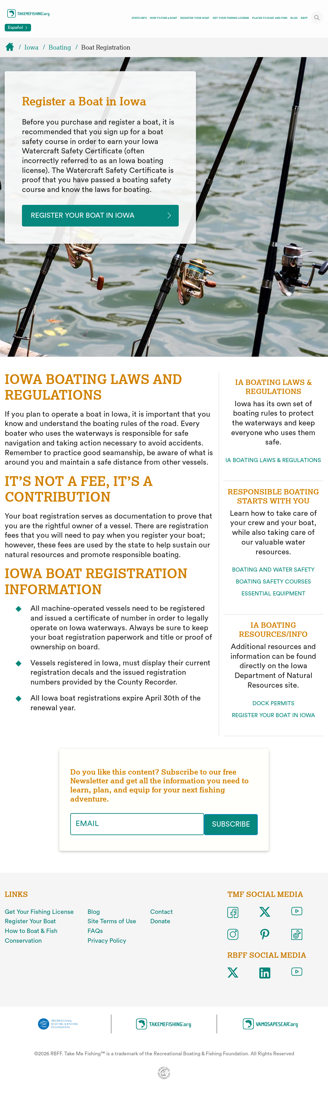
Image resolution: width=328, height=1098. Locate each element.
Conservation (23, 941)
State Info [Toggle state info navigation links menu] (139, 17)
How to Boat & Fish (31, 931)
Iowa (31, 47)
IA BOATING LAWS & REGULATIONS (273, 461)
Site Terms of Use (111, 921)
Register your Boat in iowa (86, 216)
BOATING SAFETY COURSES (273, 582)
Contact (161, 912)
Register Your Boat (194, 17)
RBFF (304, 17)
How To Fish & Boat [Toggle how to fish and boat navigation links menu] (163, 17)
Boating (60, 47)
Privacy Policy (106, 941)
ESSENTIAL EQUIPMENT (273, 594)
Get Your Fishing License (231, 17)
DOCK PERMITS (273, 703)
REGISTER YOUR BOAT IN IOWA (273, 715)
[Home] (12, 47)
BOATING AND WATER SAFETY (273, 570)
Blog (294, 17)
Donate (160, 921)
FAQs (95, 931)
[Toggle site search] (317, 17)
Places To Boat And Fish (269, 17)
